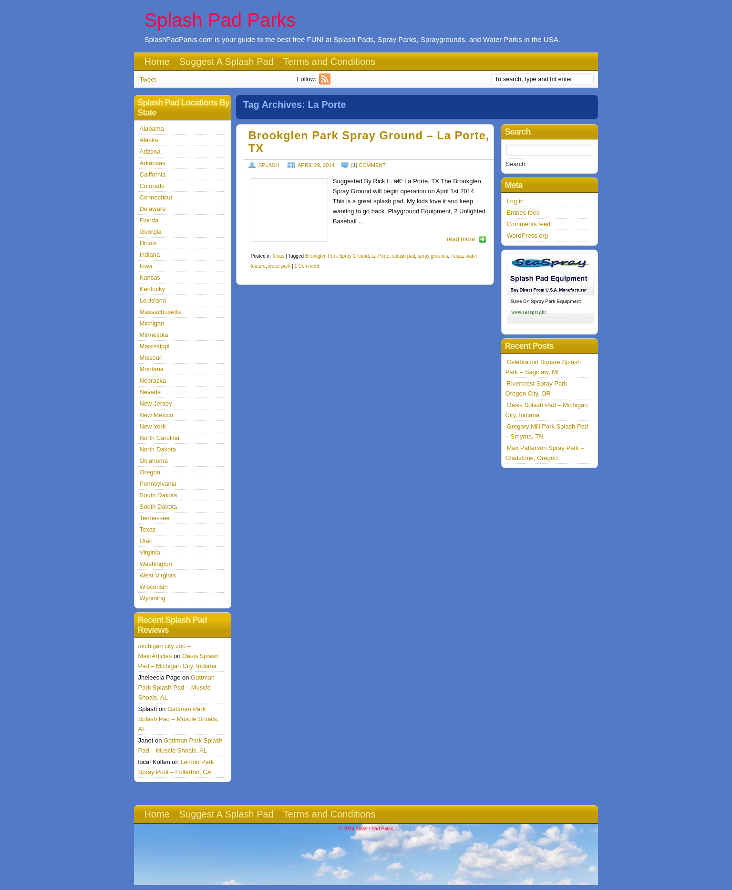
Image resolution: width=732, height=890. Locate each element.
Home (157, 61)
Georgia (151, 231)
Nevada (150, 392)
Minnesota (154, 334)
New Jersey (156, 403)
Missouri (151, 357)
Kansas (150, 277)
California (153, 174)
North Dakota (158, 449)
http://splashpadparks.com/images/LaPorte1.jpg (289, 209)
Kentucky (152, 289)
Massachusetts (160, 311)
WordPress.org (527, 235)
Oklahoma (154, 460)
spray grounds (433, 256)
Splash (268, 165)
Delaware (153, 208)
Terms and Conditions (329, 61)
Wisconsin (154, 586)
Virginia (150, 552)
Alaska (149, 140)
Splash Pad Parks (220, 20)
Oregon (150, 472)
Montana (152, 369)
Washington (156, 563)
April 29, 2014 (316, 165)
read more (461, 238)
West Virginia (158, 575)
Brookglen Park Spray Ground (337, 256)
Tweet (148, 79)
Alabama (152, 128)
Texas (278, 256)
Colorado (152, 185)
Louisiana (153, 300)
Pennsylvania (158, 483)
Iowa (146, 266)
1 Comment (306, 266)
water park (279, 266)
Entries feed (523, 212)
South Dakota (158, 495)
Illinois (148, 243)
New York (153, 426)
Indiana (150, 254)
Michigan (152, 323)
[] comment (368, 165)
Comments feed (529, 224)
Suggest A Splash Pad (226, 61)
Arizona (150, 151)
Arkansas (152, 163)
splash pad (403, 256)
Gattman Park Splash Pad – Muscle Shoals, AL (176, 687)
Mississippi (155, 346)
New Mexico (157, 415)
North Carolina (160, 437)
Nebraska (153, 380)
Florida (149, 220)
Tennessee (155, 518)
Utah (146, 540)
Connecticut (156, 197)
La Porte (380, 256)
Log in (515, 201)
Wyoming (152, 598)
